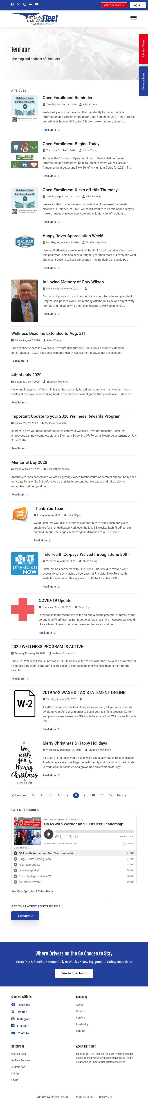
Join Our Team (112, 5)
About (79, 1004)
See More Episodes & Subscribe (31, 891)
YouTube (20, 1033)
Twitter (19, 1012)
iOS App (15, 1073)
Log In (136, 5)
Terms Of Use (105, 1097)
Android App (18, 1067)
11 (102, 795)
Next (120, 795)
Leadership (82, 1024)
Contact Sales (143, 81)
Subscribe (24, 915)
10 (93, 795)
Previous (20, 795)
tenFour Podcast (20, 1060)
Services (80, 1011)
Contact (80, 1030)
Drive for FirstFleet (72, 973)
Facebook (20, 1005)
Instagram (20, 1019)
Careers (80, 1017)
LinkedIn (19, 1026)
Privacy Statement (84, 1097)
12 (110, 795)
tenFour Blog (18, 1053)
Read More (51, 129)
